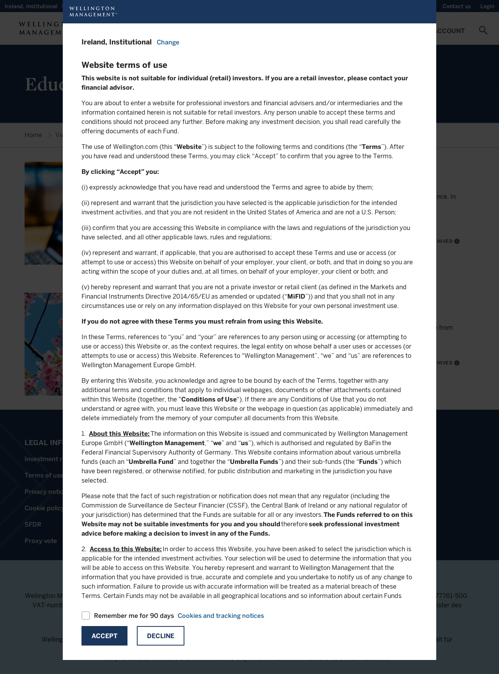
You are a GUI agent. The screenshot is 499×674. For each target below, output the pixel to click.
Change (168, 42)
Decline (160, 636)
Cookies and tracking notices (221, 615)
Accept (104, 636)
